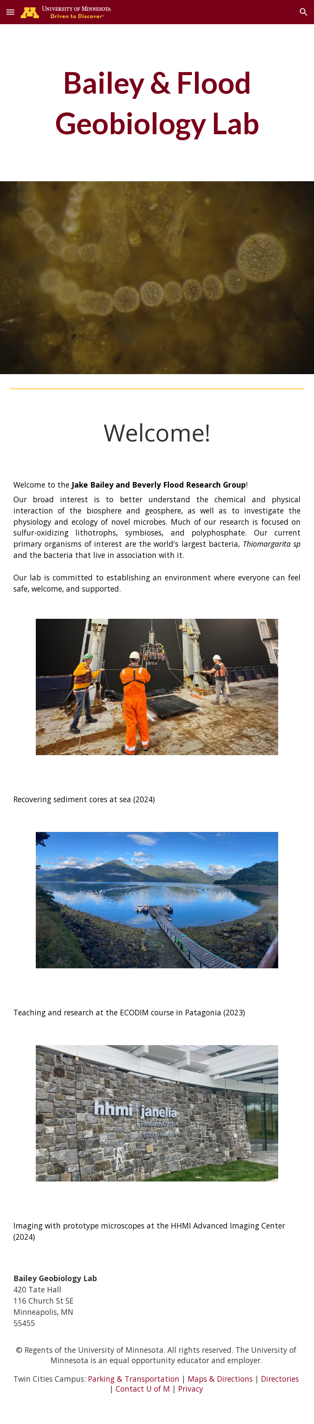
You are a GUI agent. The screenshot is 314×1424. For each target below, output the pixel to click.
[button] (10, 12)
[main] (157, 103)
